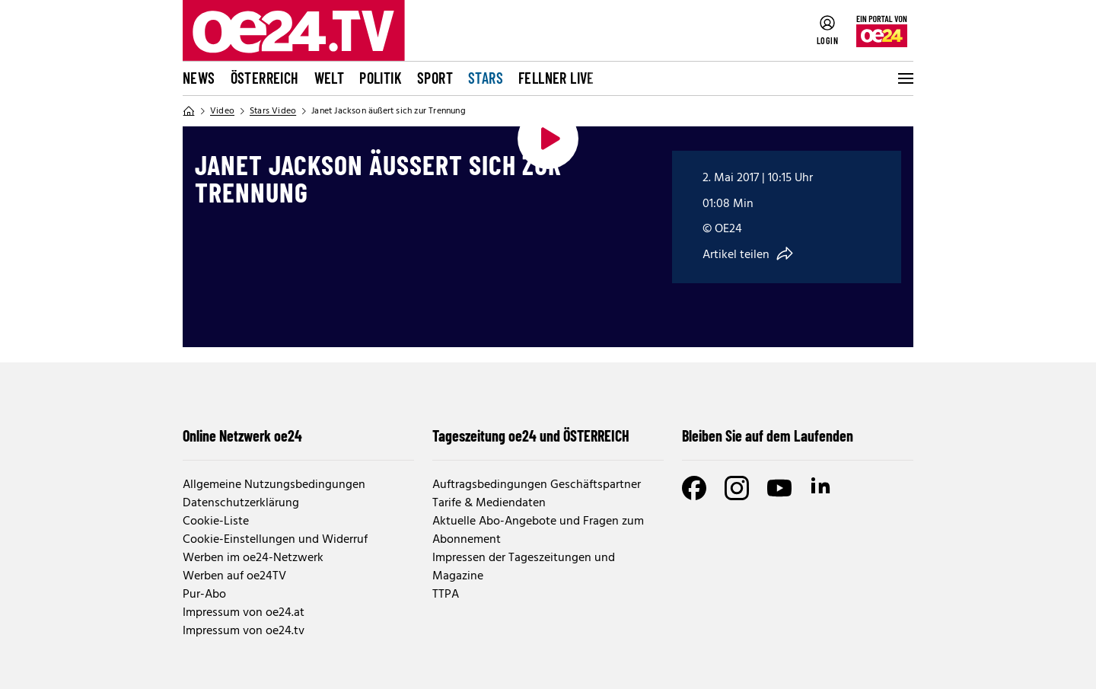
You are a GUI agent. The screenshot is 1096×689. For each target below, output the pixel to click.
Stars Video (273, 111)
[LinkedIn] (822, 488)
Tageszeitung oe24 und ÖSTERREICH (530, 435)
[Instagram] (737, 488)
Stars (485, 78)
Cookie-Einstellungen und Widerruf (275, 540)
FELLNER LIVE (556, 78)
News (199, 78)
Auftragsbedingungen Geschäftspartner (536, 485)
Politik (380, 78)
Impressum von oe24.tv (243, 631)
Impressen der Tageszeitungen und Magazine (523, 567)
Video (222, 111)
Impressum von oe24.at (243, 613)
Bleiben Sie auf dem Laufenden (767, 435)
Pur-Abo (204, 594)
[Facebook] (694, 488)
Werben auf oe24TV (234, 576)
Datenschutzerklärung (241, 503)
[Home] (189, 111)
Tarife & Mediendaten (489, 503)
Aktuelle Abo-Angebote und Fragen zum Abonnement (538, 531)
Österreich (265, 78)
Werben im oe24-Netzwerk (253, 558)
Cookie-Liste (216, 521)
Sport (435, 78)
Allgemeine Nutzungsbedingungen (274, 485)
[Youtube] (779, 488)
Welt (329, 78)
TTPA (445, 594)
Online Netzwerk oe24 (242, 435)
